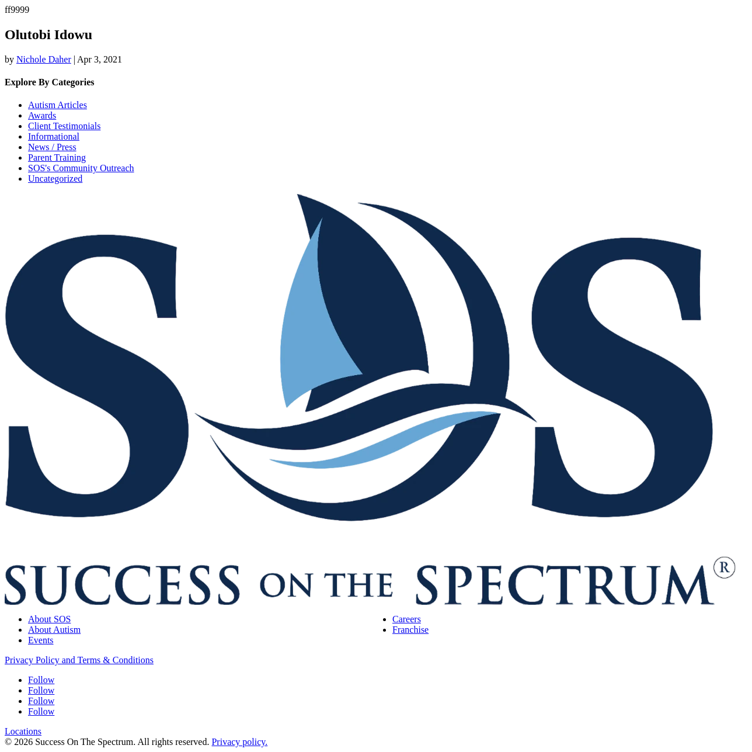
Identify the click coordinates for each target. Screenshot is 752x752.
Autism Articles (57, 105)
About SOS (49, 619)
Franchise (410, 630)
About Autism (54, 630)
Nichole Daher (43, 59)
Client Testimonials (64, 126)
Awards (42, 115)
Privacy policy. (239, 742)
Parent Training (57, 157)
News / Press (52, 147)
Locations (23, 731)
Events (41, 640)
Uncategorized (55, 178)
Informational (53, 136)
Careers (406, 619)
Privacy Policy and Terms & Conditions (79, 660)
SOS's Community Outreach (81, 168)
